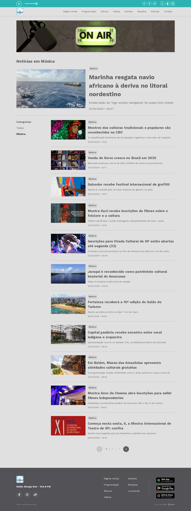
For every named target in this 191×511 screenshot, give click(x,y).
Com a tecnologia (165, 505)
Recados (141, 11)
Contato (168, 11)
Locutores (134, 491)
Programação (89, 11)
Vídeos (116, 11)
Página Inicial (70, 11)
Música (20, 133)
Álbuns (104, 11)
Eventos (129, 11)
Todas (20, 127)
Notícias (155, 11)
